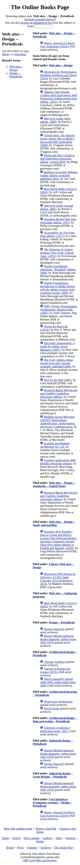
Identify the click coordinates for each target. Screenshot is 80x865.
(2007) (57, 346)
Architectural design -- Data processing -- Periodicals (55, 719)
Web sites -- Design (16, 68)
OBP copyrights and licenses (39, 860)
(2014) (58, 75)
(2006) (57, 140)
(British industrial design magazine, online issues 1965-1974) (58, 639)
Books (10, 847)
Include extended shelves (40, 19)
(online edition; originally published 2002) (59, 175)
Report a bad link (46, 828)
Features (32, 847)
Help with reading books (18, 828)
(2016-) (55, 670)
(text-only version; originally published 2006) (56, 363)
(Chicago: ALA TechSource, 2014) (58, 578)
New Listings (32, 838)
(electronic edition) (58, 393)
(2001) (57, 380)
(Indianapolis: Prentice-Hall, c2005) (58, 309)
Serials (40, 841)
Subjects (70, 838)
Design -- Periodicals (15, 75)
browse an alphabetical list (36, 22)
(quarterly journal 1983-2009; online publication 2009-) (57, 682)
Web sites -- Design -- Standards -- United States (54, 484)
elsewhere (20, 54)
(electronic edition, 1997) (58, 221)
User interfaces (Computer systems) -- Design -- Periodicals (52, 802)
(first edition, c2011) (58, 96)
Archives (45, 847)
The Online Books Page (40, 7)
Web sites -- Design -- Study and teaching (54, 523)
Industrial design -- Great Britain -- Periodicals (53, 775)
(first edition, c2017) (57, 234)
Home (5, 838)
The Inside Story (64, 847)
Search (16, 838)
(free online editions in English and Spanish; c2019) (58, 540)
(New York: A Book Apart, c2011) (57, 253)
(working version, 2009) (57, 287)
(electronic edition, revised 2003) (57, 159)
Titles (59, 838)
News (20, 847)
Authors (47, 838)
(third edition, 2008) (55, 120)
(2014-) (57, 45)
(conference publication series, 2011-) (55, 729)
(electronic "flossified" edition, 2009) (58, 269)
